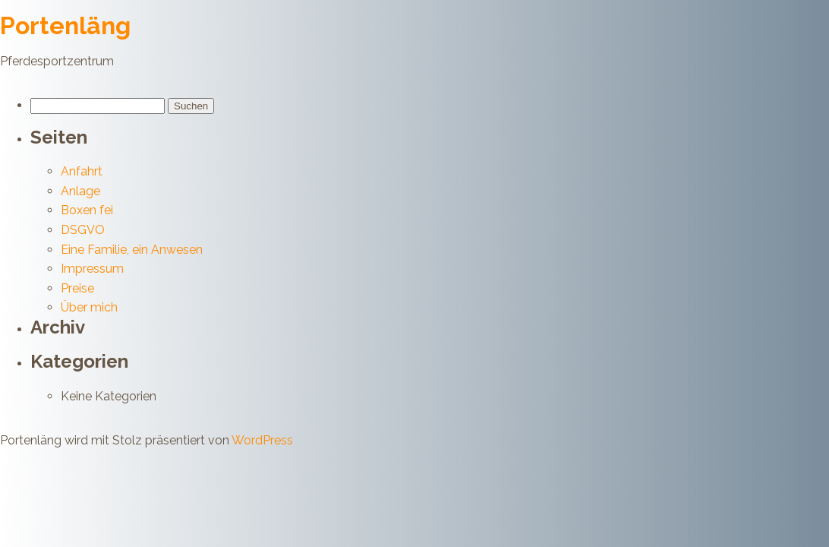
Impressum (92, 268)
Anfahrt (81, 171)
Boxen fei (87, 210)
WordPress (262, 440)
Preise (77, 288)
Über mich (89, 307)
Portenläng (65, 25)
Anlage (80, 191)
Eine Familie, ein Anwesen (132, 249)
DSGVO (83, 230)
